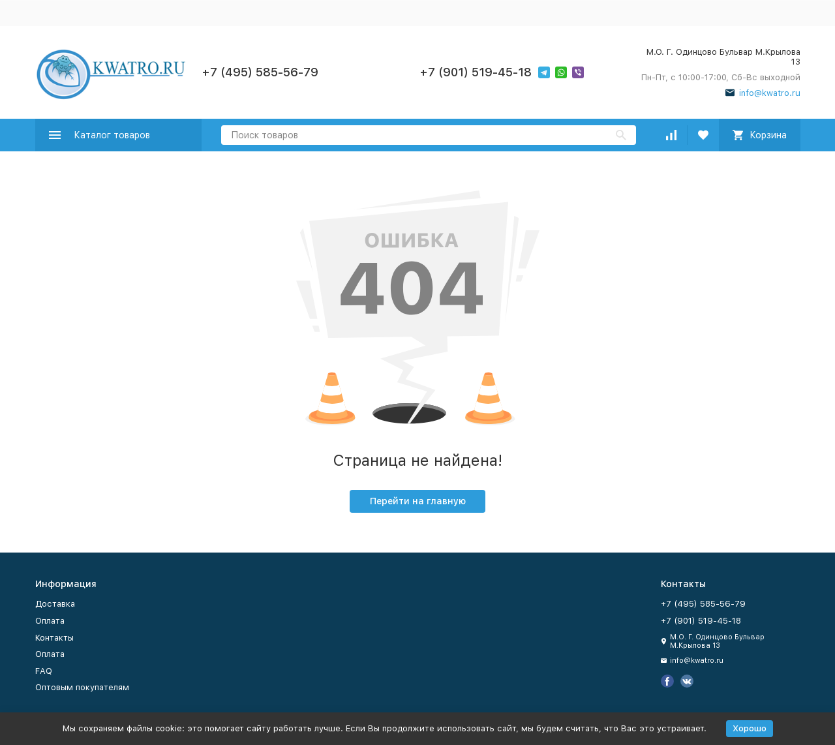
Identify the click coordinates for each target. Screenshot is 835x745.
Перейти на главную (418, 501)
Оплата (50, 621)
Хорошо (750, 728)
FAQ (43, 671)
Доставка (55, 604)
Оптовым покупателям (82, 687)
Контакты (54, 638)
